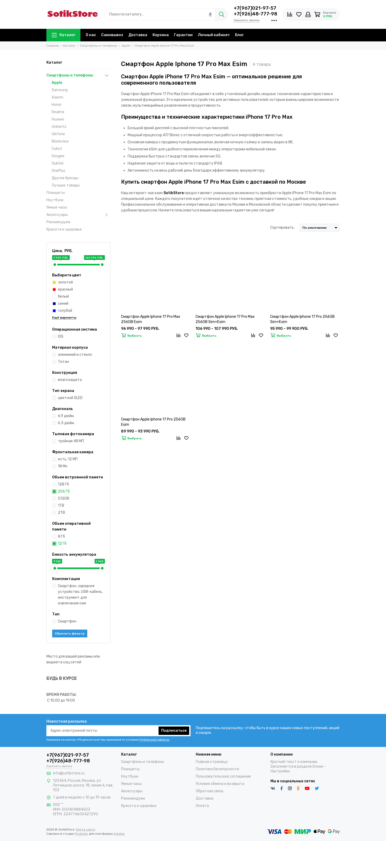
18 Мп (62, 466)
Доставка (137, 35)
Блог (239, 35)
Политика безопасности (217, 769)
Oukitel (57, 163)
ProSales (81, 833)
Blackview (60, 141)
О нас (91, 35)
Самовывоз (112, 35)
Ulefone (58, 134)
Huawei (58, 119)
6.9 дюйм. (66, 416)
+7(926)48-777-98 (255, 14)
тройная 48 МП (71, 441)
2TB (61, 512)
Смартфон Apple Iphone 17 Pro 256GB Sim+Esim (302, 319)
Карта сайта (85, 829)
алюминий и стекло (75, 354)
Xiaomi (57, 97)
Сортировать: (282, 227)
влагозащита (70, 380)
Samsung (60, 90)
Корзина (161, 35)
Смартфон (67, 621)
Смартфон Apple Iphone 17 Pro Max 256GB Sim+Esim (225, 319)
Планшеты (55, 192)
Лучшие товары (66, 185)
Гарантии (183, 35)
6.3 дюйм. (66, 423)
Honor (57, 104)
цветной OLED (70, 398)
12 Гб (62, 543)
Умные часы (56, 207)
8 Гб (61, 536)
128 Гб (63, 484)
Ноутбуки (54, 200)
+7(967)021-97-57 (255, 8)
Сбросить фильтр (70, 633)
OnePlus (58, 170)
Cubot (57, 148)
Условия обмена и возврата (220, 784)
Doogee (58, 156)
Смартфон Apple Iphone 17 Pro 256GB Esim (153, 422)
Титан (63, 361)
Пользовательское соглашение (223, 776)
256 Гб (64, 491)
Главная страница (211, 762)
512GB (63, 498)
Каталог (63, 35)
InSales (119, 833)
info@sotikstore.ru (69, 773)
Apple (57, 82)
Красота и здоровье (64, 229)
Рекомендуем (58, 222)
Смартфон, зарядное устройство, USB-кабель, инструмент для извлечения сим (80, 594)
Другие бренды (65, 178)
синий (60, 303)
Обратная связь (210, 791)
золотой (63, 282)
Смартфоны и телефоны (78, 75)
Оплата (202, 806)
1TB (61, 505)
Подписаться (174, 730)
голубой (62, 310)
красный (63, 289)
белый (61, 296)
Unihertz (59, 126)
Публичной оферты (154, 739)
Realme (58, 112)
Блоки (318, 766)
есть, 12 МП (68, 459)
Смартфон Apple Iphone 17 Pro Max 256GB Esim (150, 319)
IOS (60, 336)
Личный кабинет (214, 35)
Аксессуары (78, 214)
